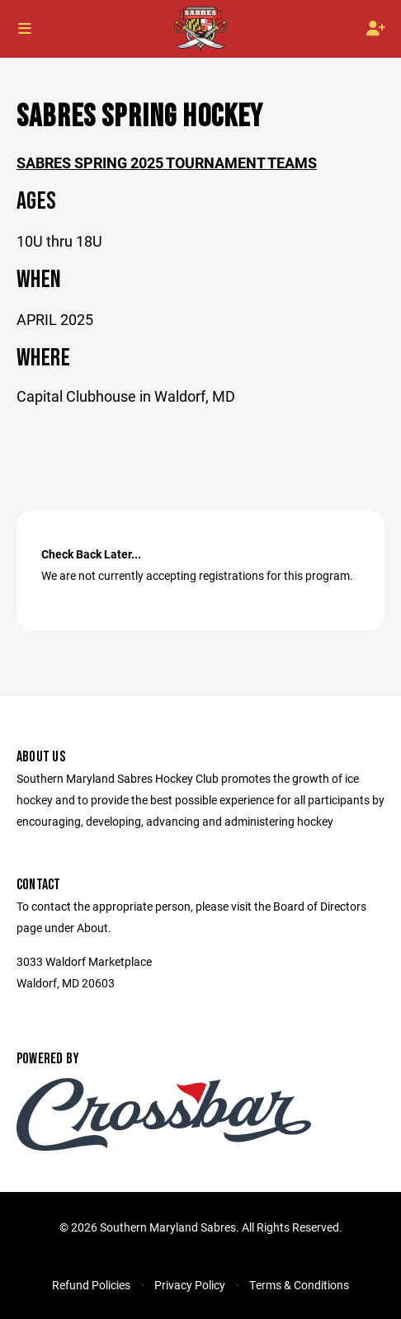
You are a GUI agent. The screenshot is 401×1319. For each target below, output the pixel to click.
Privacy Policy (189, 1285)
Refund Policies (91, 1285)
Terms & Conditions (299, 1285)
